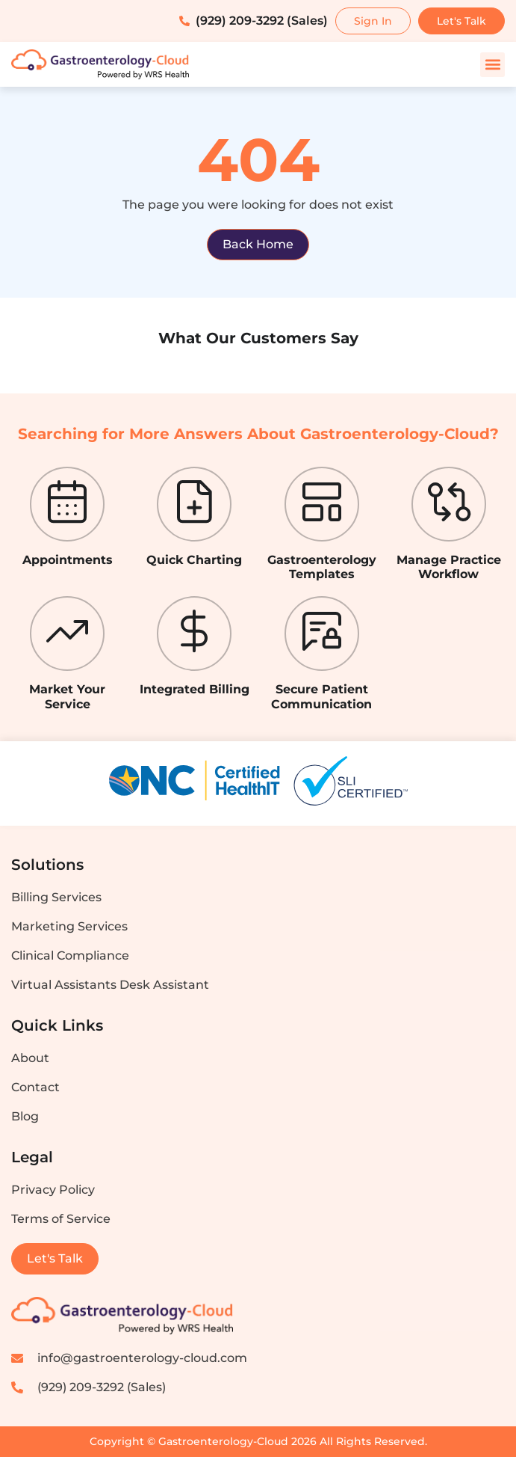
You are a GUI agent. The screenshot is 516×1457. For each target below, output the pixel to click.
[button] (492, 64)
